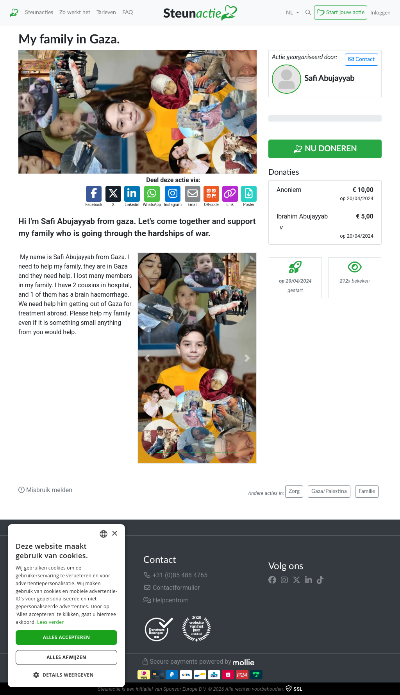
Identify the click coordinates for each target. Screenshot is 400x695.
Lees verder (50, 622)
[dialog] (66, 605)
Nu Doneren (325, 149)
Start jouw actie (345, 12)
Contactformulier (171, 587)
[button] (308, 12)
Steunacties (39, 12)
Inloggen (380, 13)
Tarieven (106, 12)
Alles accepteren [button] (66, 637)
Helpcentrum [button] (166, 600)
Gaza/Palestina (329, 491)
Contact (361, 59)
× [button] (114, 534)
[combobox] (103, 534)
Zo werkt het (74, 12)
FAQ (127, 12)
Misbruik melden (45, 490)
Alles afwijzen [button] (66, 657)
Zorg (294, 491)
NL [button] (290, 13)
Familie (367, 491)
